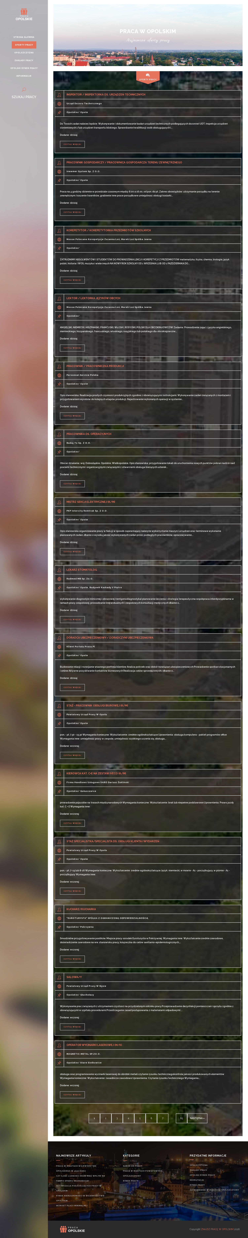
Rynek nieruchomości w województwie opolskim (80, 1198)
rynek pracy (130, 1181)
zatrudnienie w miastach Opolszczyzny (214, 1190)
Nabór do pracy (132, 1166)
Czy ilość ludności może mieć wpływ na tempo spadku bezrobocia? (80, 1178)
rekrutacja (197, 1180)
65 (181, 1118)
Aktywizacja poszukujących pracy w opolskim (78, 1188)
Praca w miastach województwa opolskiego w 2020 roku (76, 1168)
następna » (197, 1118)
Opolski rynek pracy (202, 1175)
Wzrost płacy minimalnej (72, 1206)
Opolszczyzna (199, 1165)
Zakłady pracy (198, 1170)
